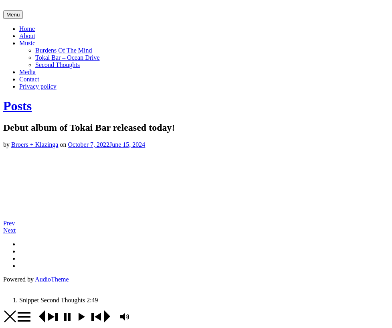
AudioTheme (52, 279)
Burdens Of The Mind (63, 50)
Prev (9, 223)
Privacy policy (38, 86)
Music (27, 43)
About (27, 35)
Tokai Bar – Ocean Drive (67, 57)
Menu (13, 15)
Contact (29, 79)
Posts (17, 106)
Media (27, 72)
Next (9, 230)
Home (27, 28)
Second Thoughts (57, 64)
